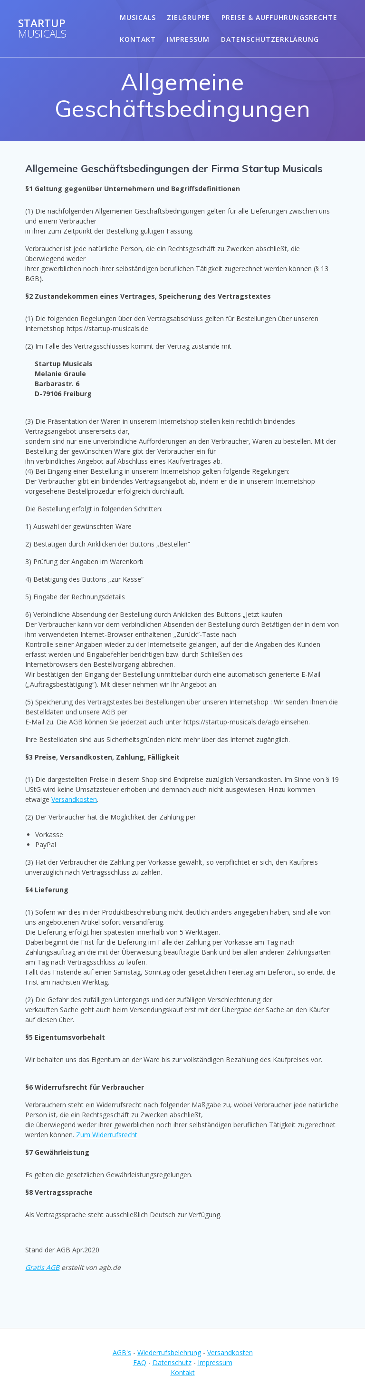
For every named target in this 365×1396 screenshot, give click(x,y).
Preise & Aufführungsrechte (279, 17)
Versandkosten (74, 799)
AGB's (122, 1352)
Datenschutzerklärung (270, 39)
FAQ (139, 1362)
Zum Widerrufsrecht (106, 1134)
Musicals (138, 17)
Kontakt (138, 39)
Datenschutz (172, 1362)
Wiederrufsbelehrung (169, 1352)
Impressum (188, 39)
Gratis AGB (42, 1267)
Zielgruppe (188, 17)
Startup (42, 28)
